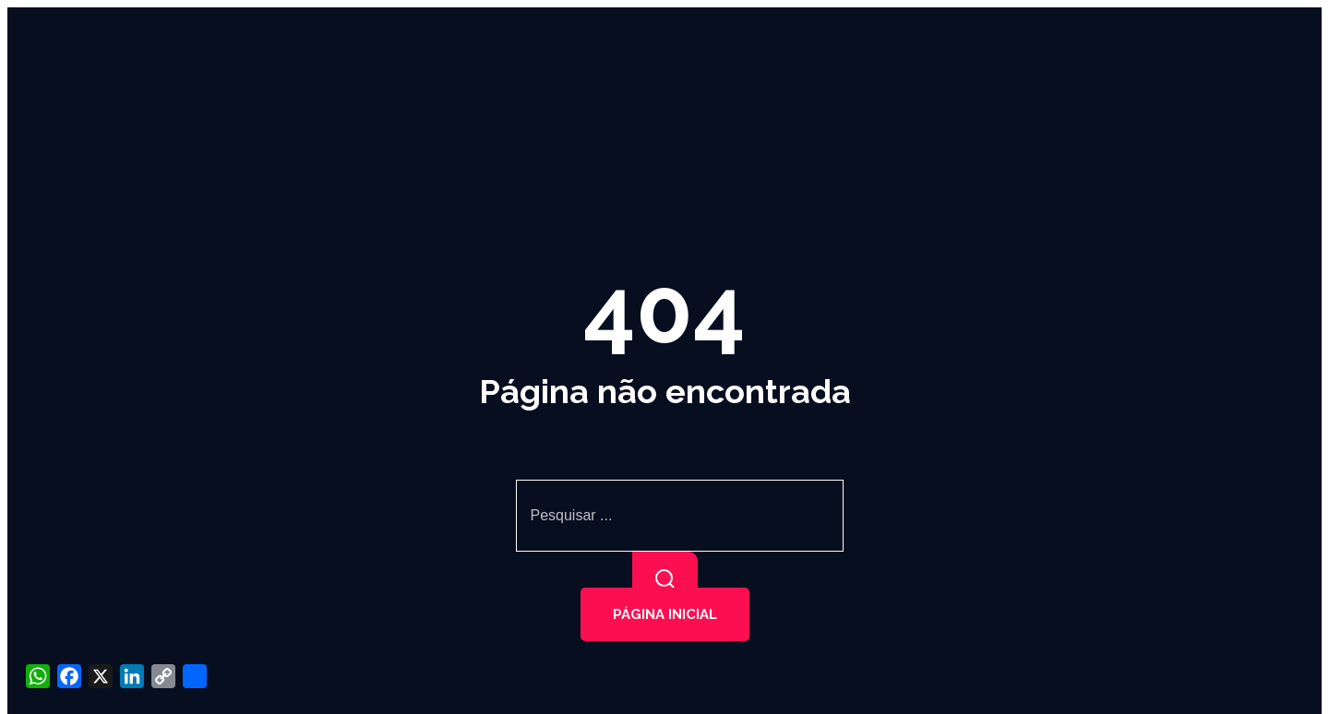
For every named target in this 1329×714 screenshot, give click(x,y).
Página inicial (665, 614)
